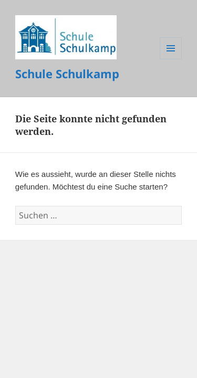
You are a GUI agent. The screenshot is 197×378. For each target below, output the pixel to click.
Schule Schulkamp (67, 73)
